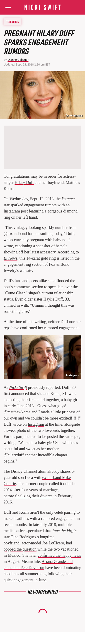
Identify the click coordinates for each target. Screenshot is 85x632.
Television (12, 22)
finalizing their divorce (33, 496)
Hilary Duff (24, 182)
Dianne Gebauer (18, 59)
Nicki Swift (18, 387)
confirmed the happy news (59, 555)
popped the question (20, 549)
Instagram (12, 211)
